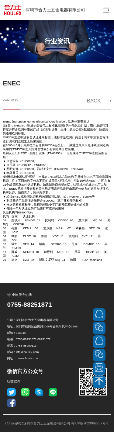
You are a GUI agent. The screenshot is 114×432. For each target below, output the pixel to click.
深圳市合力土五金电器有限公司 (44, 10)
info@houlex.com (27, 352)
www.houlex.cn (28, 358)
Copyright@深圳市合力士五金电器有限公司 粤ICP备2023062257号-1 (57, 423)
